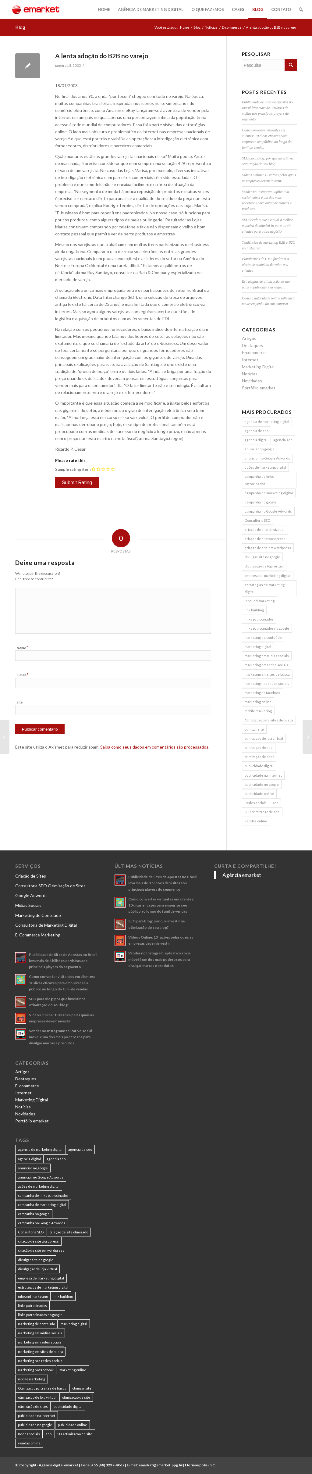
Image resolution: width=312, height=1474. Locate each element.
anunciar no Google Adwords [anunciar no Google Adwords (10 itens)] (267, 458)
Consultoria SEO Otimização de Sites (50, 885)
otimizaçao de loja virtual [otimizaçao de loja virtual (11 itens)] (264, 738)
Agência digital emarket (58, 1465)
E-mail (22, 674)
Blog (20, 27)
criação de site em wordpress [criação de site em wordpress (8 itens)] (268, 548)
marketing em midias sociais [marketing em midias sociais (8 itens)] (267, 656)
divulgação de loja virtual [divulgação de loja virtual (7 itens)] (264, 566)
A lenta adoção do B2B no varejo (101, 55)
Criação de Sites (30, 875)
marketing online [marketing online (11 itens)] (258, 702)
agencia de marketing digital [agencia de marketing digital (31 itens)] (267, 422)
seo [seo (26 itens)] (275, 803)
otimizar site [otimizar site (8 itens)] (254, 729)
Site (20, 702)
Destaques (252, 345)
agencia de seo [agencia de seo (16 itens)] (256, 431)
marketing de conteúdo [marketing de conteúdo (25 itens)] (263, 637)
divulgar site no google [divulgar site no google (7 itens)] (262, 557)
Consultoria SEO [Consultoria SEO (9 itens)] (257, 520)
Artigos (249, 338)
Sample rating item (72, 469)
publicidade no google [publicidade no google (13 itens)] (262, 784)
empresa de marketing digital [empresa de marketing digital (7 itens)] (268, 576)
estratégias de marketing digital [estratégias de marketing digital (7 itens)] (265, 588)
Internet (250, 359)
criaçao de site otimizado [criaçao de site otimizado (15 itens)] (264, 529)
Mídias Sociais (28, 905)
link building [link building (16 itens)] (254, 610)
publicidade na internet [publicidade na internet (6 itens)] (263, 775)
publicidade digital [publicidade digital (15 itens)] (259, 766)
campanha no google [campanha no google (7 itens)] (260, 502)
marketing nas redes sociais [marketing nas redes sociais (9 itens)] (267, 683)
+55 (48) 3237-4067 (107, 1465)
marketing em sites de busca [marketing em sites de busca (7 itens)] (267, 674)
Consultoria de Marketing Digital (46, 925)
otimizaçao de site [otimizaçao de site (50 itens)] (259, 748)
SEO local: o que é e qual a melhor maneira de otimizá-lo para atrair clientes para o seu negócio (267, 226)
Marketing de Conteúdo (38, 915)
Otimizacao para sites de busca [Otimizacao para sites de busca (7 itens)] (269, 720)
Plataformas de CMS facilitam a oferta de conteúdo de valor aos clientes (265, 265)
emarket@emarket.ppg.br (161, 1465)
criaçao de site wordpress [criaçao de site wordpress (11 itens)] (265, 539)
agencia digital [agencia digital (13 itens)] (256, 440)
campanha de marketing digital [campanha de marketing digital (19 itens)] (269, 493)
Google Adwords (31, 895)
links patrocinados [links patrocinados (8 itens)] (259, 619)
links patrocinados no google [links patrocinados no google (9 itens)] (267, 628)
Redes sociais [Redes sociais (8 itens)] (256, 803)
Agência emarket (241, 875)
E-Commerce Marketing (37, 934)
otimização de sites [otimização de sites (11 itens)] (260, 757)
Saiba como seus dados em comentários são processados (154, 747)
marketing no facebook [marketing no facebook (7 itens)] (262, 693)
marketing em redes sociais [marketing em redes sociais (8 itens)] (266, 665)
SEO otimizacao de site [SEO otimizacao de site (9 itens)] (262, 812)
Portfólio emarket (258, 387)
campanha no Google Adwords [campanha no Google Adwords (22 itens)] (268, 511)
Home (184, 27)
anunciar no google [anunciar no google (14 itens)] (260, 449)
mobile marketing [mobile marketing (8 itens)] (258, 711)
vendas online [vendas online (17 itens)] (256, 821)
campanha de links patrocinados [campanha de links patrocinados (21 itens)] (259, 479)
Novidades (252, 380)
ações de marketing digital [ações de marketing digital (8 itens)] (265, 467)
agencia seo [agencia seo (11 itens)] (282, 440)
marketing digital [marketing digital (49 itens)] (258, 647)
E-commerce (232, 27)
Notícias (211, 27)
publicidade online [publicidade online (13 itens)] (259, 794)
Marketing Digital (258, 366)
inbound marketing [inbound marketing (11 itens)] (260, 601)
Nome (22, 647)
